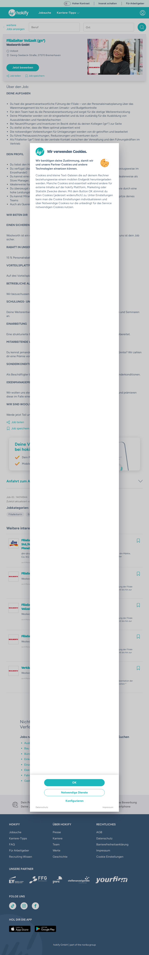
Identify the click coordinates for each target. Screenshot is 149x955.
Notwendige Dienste (74, 792)
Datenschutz (42, 807)
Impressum (108, 807)
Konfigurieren (74, 800)
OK (74, 782)
